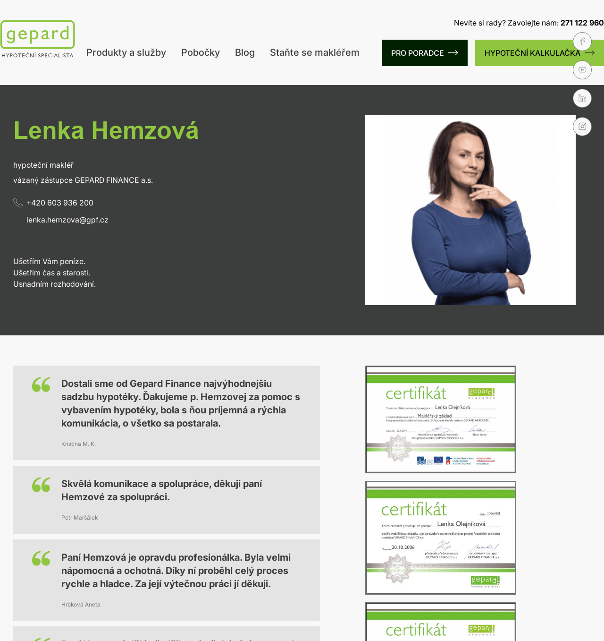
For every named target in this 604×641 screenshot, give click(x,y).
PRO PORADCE (424, 53)
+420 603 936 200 (53, 202)
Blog (245, 52)
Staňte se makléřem (315, 52)
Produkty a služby (126, 52)
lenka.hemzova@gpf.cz (67, 219)
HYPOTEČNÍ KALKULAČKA (540, 53)
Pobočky (200, 52)
